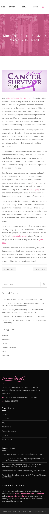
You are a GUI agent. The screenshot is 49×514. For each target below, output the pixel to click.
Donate (25, 7)
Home (4, 414)
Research (5, 356)
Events (4, 344)
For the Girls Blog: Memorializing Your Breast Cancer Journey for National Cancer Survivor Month (22, 311)
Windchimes (6, 427)
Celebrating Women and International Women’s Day (22, 299)
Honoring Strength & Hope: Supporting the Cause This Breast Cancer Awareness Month (23, 304)
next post (40, 269)
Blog (3, 423)
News (4, 352)
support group (33, 189)
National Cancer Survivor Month (19, 98)
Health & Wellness (9, 348)
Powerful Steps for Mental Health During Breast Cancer (23, 316)
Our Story (5, 418)
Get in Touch (35, 9)
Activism (5, 336)
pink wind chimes (19, 236)
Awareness (6, 340)
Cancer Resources (13, 9)
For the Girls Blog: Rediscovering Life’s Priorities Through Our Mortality (24, 321)
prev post (8, 269)
